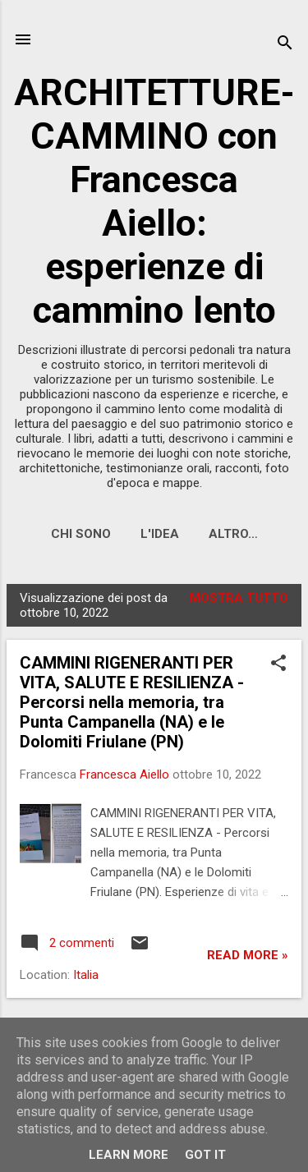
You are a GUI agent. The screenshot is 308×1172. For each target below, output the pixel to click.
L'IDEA (159, 533)
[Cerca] (285, 45)
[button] (278, 664)
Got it (205, 1154)
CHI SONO (81, 533)
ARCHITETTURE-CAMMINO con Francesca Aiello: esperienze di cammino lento (154, 201)
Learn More (128, 1154)
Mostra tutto (239, 598)
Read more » (247, 955)
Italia (86, 974)
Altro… (233, 533)
